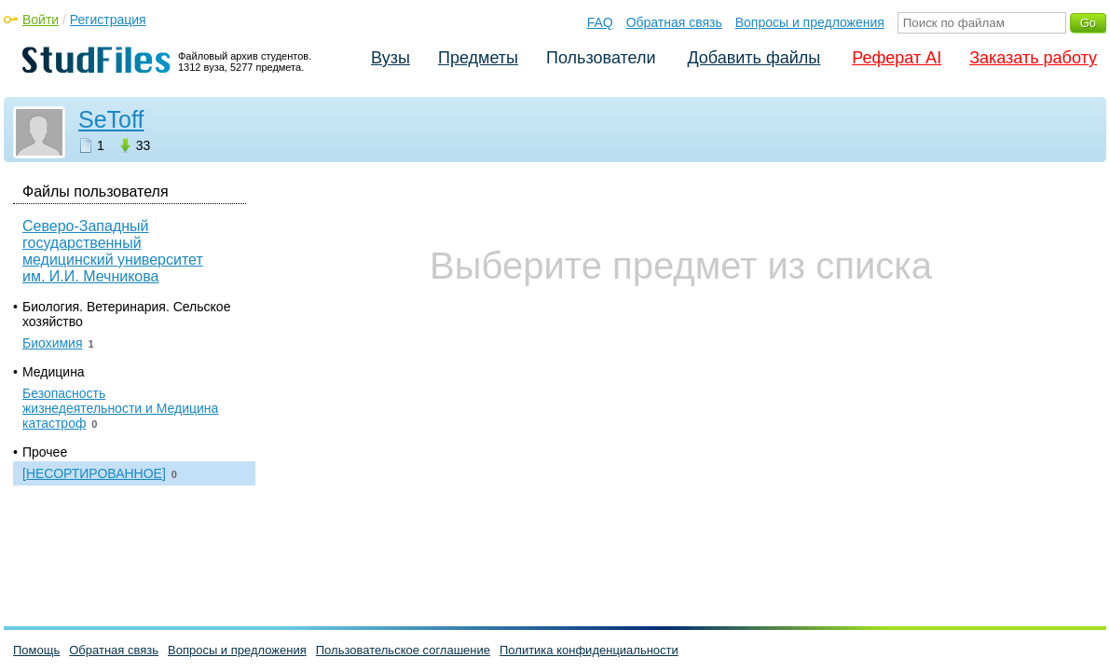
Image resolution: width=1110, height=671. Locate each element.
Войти (40, 19)
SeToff (111, 119)
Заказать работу (1033, 57)
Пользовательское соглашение (403, 650)
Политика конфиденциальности (589, 650)
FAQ (600, 22)
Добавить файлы (753, 57)
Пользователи (600, 57)
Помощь (36, 650)
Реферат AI (896, 57)
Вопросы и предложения (809, 22)
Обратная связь (674, 22)
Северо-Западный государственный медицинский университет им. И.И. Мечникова (112, 251)
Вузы (390, 57)
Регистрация (108, 19)
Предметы (478, 57)
